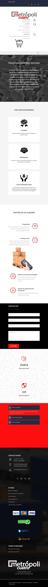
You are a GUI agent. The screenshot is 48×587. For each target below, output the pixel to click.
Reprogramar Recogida (13, 548)
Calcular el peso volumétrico (15, 504)
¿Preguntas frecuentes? (13, 551)
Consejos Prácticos (12, 499)
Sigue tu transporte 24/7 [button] (14, 422)
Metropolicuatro (27, 572)
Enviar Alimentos (12, 496)
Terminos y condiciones (27, 582)
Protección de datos (16, 582)
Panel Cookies (12, 584)
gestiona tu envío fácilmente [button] (15, 417)
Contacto (35, 582)
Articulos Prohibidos (13, 490)
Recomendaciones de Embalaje (15, 493)
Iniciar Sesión (11, 2)
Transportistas (11, 501)
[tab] (24, 407)
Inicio (10, 582)
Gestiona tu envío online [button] (14, 407)
